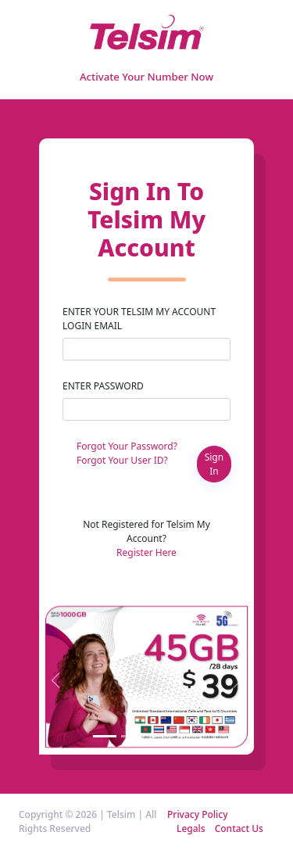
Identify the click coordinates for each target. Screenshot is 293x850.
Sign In (214, 464)
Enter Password (103, 386)
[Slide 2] (133, 736)
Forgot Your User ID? (122, 460)
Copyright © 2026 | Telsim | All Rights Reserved (88, 821)
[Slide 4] (189, 736)
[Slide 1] (104, 736)
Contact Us (239, 828)
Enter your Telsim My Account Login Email (139, 318)
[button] (55, 677)
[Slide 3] (161, 736)
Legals (191, 828)
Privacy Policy (197, 814)
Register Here (146, 552)
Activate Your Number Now (146, 77)
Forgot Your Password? (127, 446)
